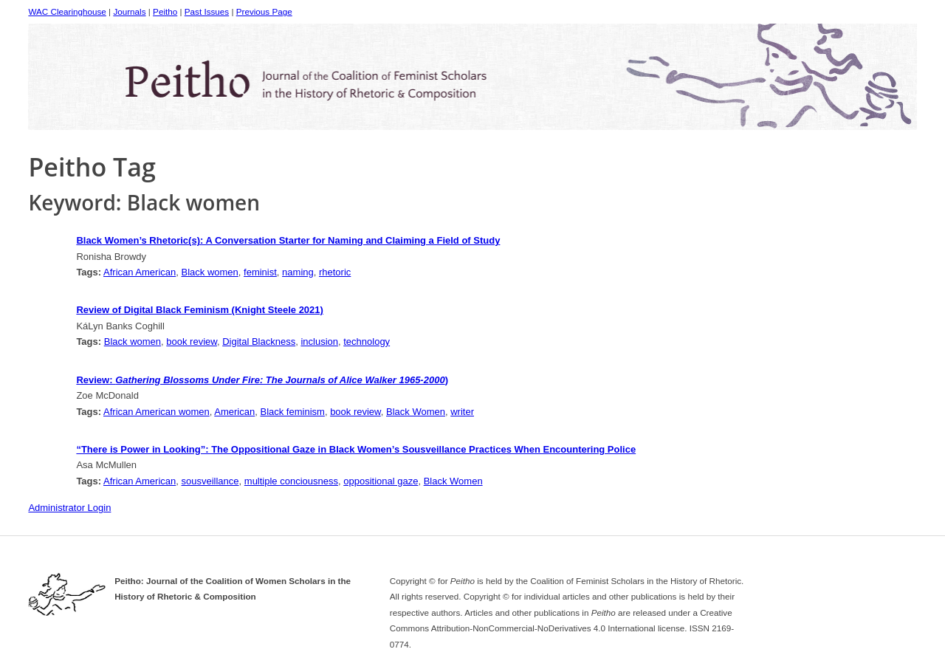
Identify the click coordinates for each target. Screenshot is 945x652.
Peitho (165, 11)
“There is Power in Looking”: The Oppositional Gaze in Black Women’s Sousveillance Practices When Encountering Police (356, 449)
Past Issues (207, 11)
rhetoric (335, 272)
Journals (129, 11)
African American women (156, 411)
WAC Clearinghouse (67, 11)
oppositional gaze (380, 481)
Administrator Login (69, 507)
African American (139, 272)
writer (462, 411)
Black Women (415, 411)
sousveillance (210, 481)
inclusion (319, 341)
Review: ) (262, 379)
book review (191, 341)
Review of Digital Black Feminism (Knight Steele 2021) (199, 309)
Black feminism (292, 411)
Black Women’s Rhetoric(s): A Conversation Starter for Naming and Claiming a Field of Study (288, 240)
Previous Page (264, 11)
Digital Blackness (258, 341)
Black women (210, 272)
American (234, 411)
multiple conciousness (291, 481)
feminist (260, 272)
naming (298, 272)
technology (366, 341)
